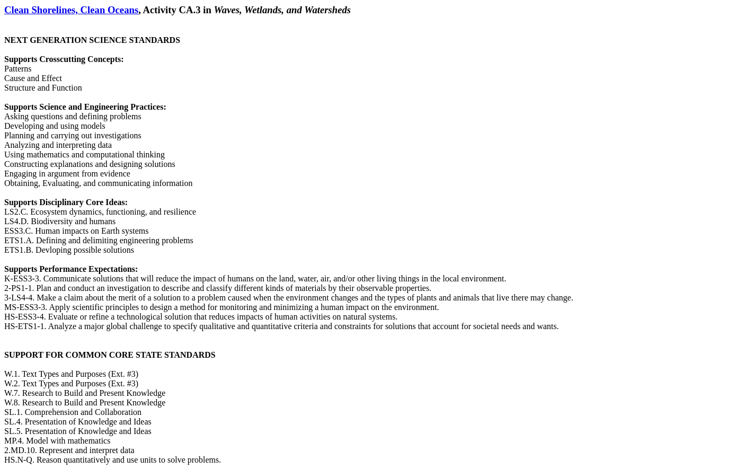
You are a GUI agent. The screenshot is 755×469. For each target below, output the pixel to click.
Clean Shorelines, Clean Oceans (71, 9)
